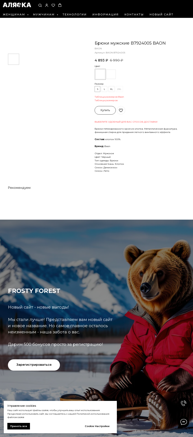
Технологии (75, 14)
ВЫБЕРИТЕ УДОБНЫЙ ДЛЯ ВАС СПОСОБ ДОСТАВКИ (126, 121)
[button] (40, 5)
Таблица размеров (106, 100)
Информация (105, 14)
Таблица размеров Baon (109, 96)
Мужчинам (44, 14)
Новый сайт (161, 14)
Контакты (134, 14)
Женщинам (14, 14)
